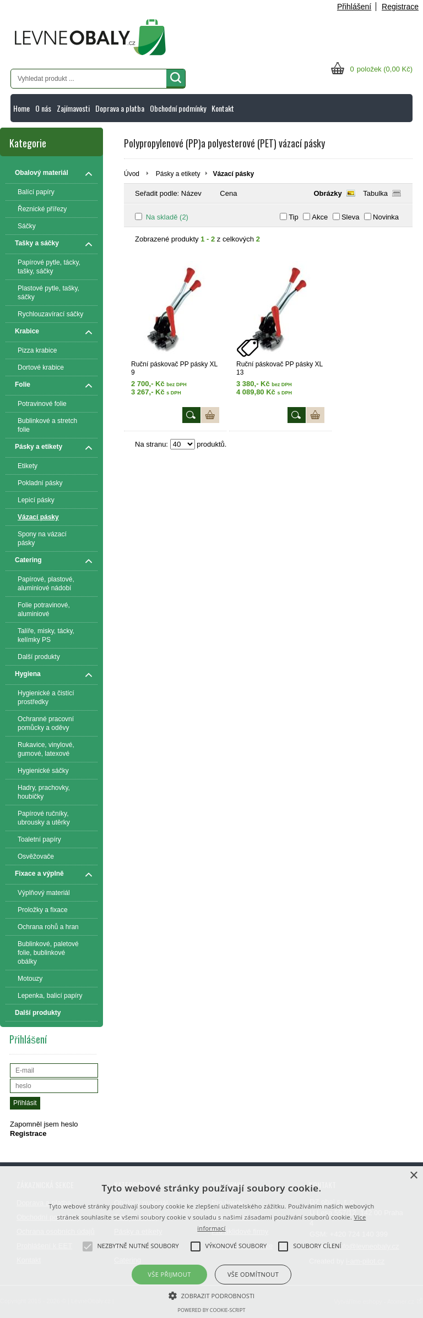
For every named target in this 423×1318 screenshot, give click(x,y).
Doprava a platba (119, 108)
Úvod (131, 174)
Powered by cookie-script (212, 1310)
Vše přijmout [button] (169, 1274)
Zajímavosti (73, 108)
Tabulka (375, 193)
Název (191, 193)
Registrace (400, 6)
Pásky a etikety (178, 174)
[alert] (211, 1242)
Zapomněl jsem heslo (44, 1124)
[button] (212, 1295)
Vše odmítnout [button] (253, 1274)
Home (21, 108)
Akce (320, 217)
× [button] (413, 1176)
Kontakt (223, 108)
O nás (43, 108)
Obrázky (327, 193)
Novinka (386, 217)
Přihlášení (354, 6)
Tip (294, 217)
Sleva (350, 217)
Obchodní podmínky (178, 108)
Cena (228, 193)
